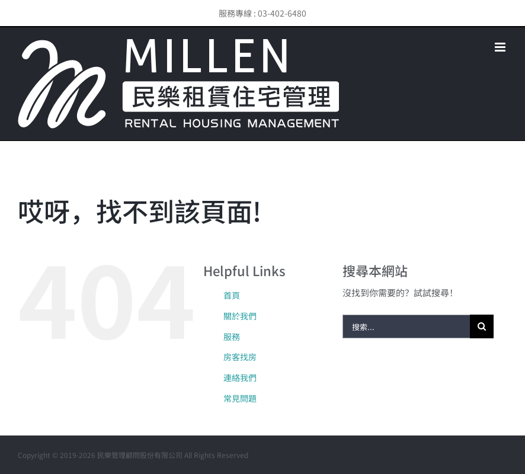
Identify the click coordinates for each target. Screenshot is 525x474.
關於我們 (240, 316)
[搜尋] (482, 326)
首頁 (231, 295)
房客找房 (240, 357)
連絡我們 (240, 377)
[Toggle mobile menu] (501, 47)
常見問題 (240, 398)
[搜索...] (406, 326)
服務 (231, 336)
